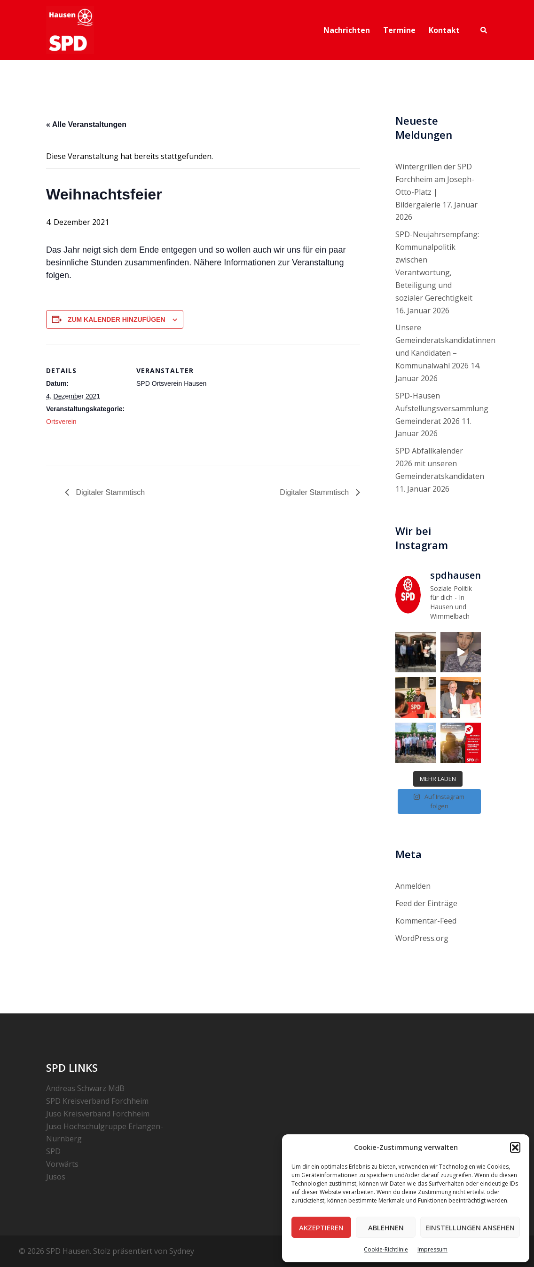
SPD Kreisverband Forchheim (97, 1101)
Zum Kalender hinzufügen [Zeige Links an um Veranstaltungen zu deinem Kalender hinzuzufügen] (116, 319)
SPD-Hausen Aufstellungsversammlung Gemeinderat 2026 (441, 408)
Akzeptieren (321, 1227)
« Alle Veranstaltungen (86, 124)
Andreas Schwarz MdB (85, 1088)
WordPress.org (421, 938)
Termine (399, 30)
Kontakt (444, 30)
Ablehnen (386, 1227)
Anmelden (413, 886)
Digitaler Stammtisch (109, 492)
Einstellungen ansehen (470, 1227)
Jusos (55, 1176)
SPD (53, 1151)
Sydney (181, 1251)
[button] (515, 1147)
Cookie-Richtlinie (386, 1249)
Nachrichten (346, 30)
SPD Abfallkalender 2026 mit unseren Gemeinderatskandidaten (439, 463)
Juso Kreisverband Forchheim (97, 1113)
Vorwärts (62, 1164)
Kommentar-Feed (425, 921)
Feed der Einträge (426, 903)
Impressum (432, 1249)
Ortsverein (61, 421)
